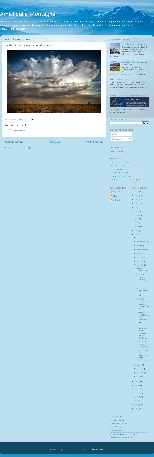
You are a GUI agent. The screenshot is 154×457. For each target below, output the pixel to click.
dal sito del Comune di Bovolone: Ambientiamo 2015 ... (142, 304)
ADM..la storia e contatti (120, 151)
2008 (137, 404)
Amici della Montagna (27, 14)
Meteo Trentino (116, 427)
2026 (137, 192)
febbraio (140, 372)
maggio (140, 265)
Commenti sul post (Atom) (24, 148)
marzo (140, 369)
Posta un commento (17, 130)
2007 (137, 408)
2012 (137, 389)
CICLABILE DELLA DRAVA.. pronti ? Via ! (142, 279)
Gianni (115, 196)
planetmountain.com (118, 430)
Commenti (117, 139)
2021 (137, 211)
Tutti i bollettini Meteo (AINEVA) (123, 434)
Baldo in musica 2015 (142, 269)
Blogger (105, 449)
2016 (137, 230)
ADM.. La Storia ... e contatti (121, 79)
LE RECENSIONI (117, 173)
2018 (137, 223)
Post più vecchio (94, 141)
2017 (137, 227)
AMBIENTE (115, 166)
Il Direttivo (117, 200)
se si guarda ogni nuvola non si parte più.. (142, 291)
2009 (137, 401)
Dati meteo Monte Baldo (120, 420)
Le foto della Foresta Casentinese (142, 344)
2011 (137, 393)
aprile (139, 365)
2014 (137, 381)
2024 (137, 199)
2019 (137, 219)
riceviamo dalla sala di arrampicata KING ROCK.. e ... (142, 355)
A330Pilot (87, 449)
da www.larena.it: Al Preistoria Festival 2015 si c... (142, 332)
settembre (141, 249)
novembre (141, 242)
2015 (137, 234)
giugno (140, 261)
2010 (137, 397)
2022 (137, 207)
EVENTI (113, 169)
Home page (53, 141)
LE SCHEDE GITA (118, 176)
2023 (137, 203)
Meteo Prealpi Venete (118, 423)
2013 (137, 385)
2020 (137, 215)
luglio (139, 257)
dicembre (141, 238)
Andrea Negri (118, 192)
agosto (140, 253)
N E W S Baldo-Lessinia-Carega (123, 180)
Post (114, 134)
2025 (137, 196)
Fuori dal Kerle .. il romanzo (133, 44)
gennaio (140, 376)
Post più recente (14, 141)
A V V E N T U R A (118, 162)
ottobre (140, 246)
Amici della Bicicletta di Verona (122, 438)
